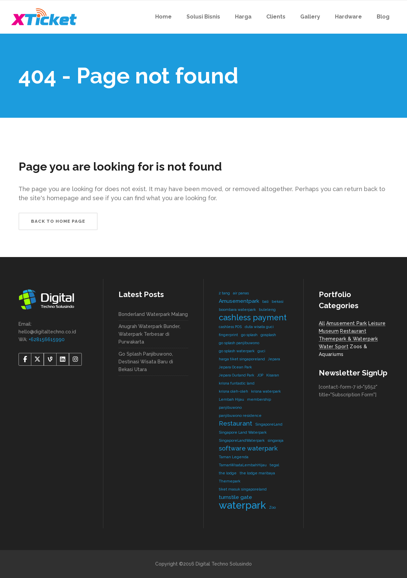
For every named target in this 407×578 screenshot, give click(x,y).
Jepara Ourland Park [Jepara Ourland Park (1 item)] (236, 375)
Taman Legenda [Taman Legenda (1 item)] (233, 457)
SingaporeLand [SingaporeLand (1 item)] (268, 424)
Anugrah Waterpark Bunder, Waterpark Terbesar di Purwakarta (149, 334)
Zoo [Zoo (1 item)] (272, 507)
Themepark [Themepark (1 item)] (229, 481)
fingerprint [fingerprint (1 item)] (228, 335)
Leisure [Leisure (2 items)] (377, 323)
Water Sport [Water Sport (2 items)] (333, 346)
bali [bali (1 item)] (265, 301)
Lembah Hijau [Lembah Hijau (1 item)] (231, 399)
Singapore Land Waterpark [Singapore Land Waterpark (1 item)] (243, 432)
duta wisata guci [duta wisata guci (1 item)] (259, 327)
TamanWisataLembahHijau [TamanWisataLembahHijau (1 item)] (243, 465)
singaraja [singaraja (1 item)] (275, 440)
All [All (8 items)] (322, 323)
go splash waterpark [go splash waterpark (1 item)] (237, 351)
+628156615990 (47, 339)
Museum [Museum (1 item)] (329, 331)
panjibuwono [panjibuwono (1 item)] (230, 407)
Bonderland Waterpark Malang (153, 314)
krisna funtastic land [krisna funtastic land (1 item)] (237, 383)
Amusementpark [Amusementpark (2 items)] (239, 301)
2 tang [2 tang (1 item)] (224, 293)
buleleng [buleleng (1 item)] (267, 310)
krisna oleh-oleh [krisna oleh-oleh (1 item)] (233, 391)
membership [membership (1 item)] (259, 399)
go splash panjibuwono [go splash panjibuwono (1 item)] (239, 343)
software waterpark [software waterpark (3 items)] (248, 448)
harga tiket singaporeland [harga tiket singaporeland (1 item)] (242, 359)
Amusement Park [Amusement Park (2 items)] (346, 323)
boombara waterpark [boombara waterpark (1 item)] (237, 310)
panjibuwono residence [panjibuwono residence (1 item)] (240, 415)
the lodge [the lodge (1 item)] (228, 473)
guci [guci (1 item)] (261, 351)
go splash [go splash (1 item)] (249, 335)
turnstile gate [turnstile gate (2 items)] (235, 497)
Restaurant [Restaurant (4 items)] (353, 331)
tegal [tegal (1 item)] (274, 465)
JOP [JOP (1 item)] (260, 375)
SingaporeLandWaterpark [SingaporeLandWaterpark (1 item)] (242, 440)
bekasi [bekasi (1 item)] (277, 301)
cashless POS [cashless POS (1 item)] (230, 327)
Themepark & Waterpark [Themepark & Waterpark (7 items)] (348, 338)
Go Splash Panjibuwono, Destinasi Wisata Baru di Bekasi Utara (145, 361)
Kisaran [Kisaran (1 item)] (272, 375)
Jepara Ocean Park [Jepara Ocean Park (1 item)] (235, 367)
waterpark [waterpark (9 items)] (242, 505)
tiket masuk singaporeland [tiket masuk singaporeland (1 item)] (243, 489)
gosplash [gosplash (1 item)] (268, 335)
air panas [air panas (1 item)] (241, 293)
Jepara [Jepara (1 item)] (274, 359)
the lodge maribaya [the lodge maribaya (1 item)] (257, 473)
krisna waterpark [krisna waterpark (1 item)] (266, 391)
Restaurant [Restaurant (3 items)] (235, 423)
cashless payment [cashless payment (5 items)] (252, 317)
